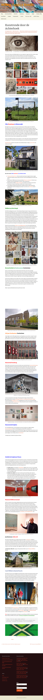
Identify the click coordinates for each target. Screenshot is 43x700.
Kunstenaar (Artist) (8, 13)
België (33, 13)
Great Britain (3, 16)
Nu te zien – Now (28, 16)
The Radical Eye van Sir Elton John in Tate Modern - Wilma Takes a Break (22, 659)
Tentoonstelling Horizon (12, 176)
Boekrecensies (3, 18)
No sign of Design (19, 182)
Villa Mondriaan (7, 33)
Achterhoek (22, 31)
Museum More (25, 32)
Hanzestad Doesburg (32, 31)
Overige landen (15, 16)
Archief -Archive (36, 16)
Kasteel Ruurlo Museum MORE (12, 32)
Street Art (15, 13)
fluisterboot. (21, 432)
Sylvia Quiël (25, 611)
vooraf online (32, 142)
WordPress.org (4, 680)
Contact (21, 16)
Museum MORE (31, 548)
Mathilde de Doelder (32, 610)
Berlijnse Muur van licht (20, 669)
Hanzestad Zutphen (9, 428)
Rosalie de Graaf (16, 401)
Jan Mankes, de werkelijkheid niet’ (26, 511)
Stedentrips (22, 13)
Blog (2, 13)
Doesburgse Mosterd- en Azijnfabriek (22, 399)
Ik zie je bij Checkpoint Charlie (21, 673)
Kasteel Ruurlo (15, 607)
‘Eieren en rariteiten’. (28, 180)
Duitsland (38, 13)
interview (31, 186)
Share (12, 639)
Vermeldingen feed (5, 677)
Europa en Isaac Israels (6, 658)
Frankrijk (9, 16)
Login (3, 675)
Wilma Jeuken (21, 610)
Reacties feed (4, 678)
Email (17, 686)
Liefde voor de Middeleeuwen (20, 225)
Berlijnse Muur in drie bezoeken (22, 677)
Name (18, 682)
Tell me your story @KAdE (36, 644)
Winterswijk (12, 33)
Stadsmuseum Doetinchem (32, 32)
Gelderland (26, 31)
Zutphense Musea (17, 33)
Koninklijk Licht (15, 400)
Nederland (28, 13)
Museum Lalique (20, 32)
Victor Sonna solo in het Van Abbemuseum (10, 644)
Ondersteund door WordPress (21, 697)
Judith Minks (21, 467)
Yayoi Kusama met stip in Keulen (7, 659)
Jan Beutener (28, 539)
